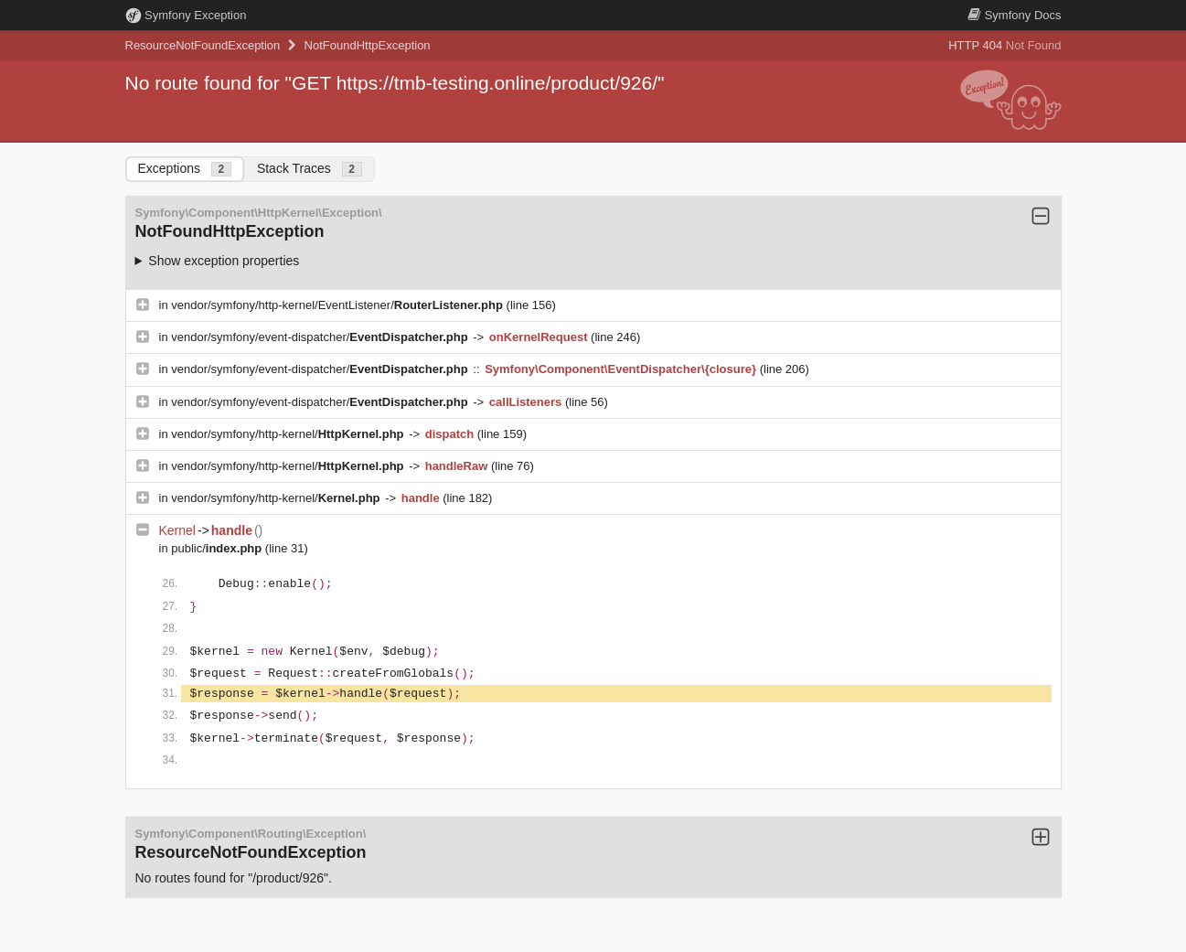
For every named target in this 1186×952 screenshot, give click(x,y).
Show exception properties (223, 260)
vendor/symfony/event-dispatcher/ (321, 337)
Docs (1014, 15)
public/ (218, 548)
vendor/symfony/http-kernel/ (289, 434)
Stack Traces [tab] (309, 168)
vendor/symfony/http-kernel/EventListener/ (338, 305)
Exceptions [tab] (184, 168)
